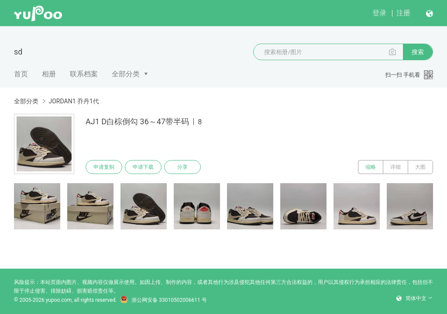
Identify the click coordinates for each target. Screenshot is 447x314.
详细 (395, 167)
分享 (182, 167)
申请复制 (103, 167)
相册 (49, 74)
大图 (420, 167)
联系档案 (84, 74)
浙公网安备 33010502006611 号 (163, 300)
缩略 (370, 167)
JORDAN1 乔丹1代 (73, 101)
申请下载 (143, 167)
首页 (21, 74)
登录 (379, 13)
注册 (403, 13)
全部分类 (126, 74)
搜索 (418, 51)
